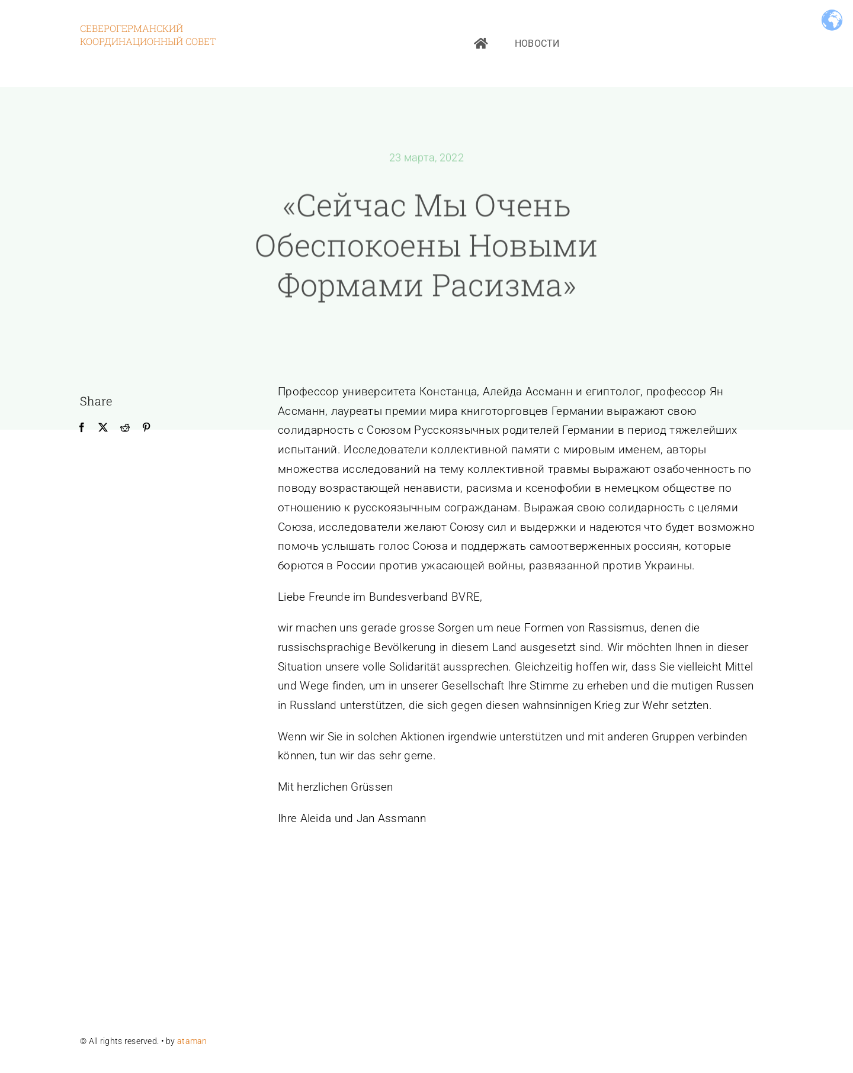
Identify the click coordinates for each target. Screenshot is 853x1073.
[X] (103, 428)
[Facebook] (81, 428)
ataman (193, 1041)
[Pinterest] (146, 428)
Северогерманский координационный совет (148, 34)
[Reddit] (125, 428)
